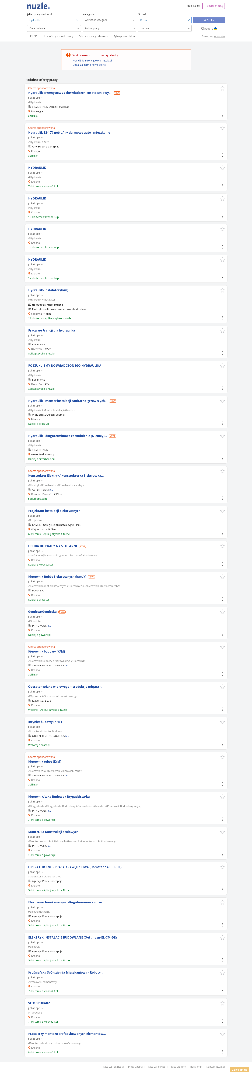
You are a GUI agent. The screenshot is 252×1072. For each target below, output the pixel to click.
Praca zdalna (135, 1066)
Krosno (35, 181)
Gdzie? (142, 14)
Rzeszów (36, 349)
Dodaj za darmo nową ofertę (89, 64)
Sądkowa (36, 313)
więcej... (138, 806)
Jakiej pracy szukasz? (39, 14)
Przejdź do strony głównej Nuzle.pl (92, 60)
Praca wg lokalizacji (113, 1066)
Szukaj (210, 20)
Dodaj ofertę (213, 6)
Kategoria (88, 14)
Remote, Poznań (41, 494)
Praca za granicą (156, 1066)
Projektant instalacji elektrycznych (54, 511)
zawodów (219, 36)
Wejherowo (38, 529)
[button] (222, 88)
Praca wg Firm (178, 1066)
